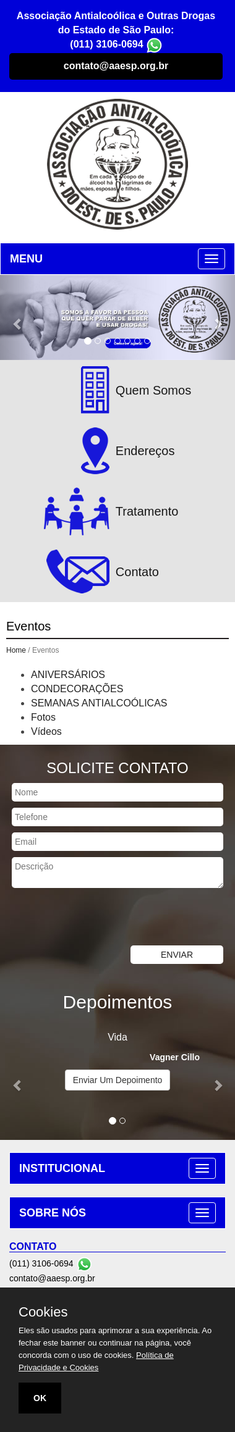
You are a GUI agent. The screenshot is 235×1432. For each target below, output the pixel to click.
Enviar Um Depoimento (118, 1080)
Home (16, 650)
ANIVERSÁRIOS (68, 674)
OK (39, 1398)
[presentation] (94, 918)
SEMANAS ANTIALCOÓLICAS (99, 703)
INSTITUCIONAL (62, 1168)
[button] (17, 318)
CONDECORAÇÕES (77, 689)
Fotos (43, 717)
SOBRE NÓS (52, 1213)
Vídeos (46, 731)
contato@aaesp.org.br (116, 66)
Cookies (43, 1312)
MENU (26, 259)
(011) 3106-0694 (106, 44)
